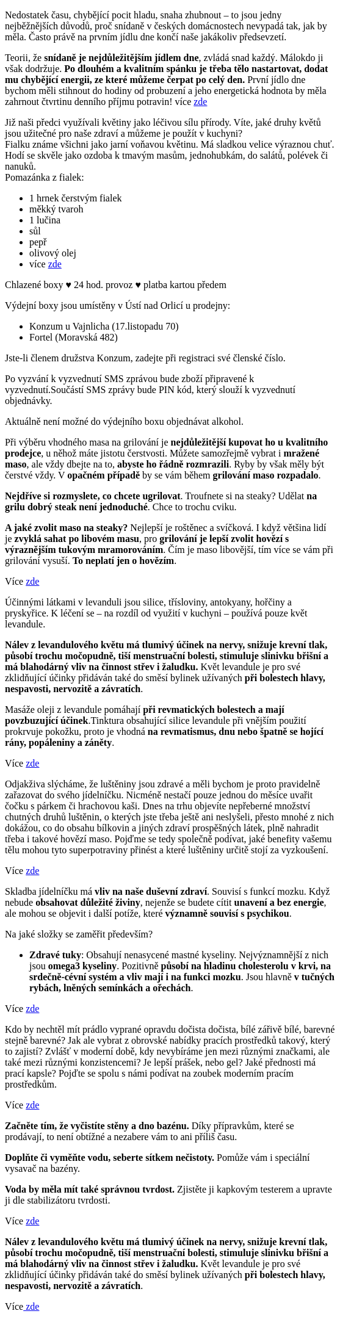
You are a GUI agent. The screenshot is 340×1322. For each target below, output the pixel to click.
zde (200, 101)
